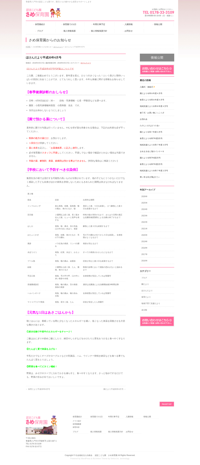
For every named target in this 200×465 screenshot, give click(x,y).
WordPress (85, 458)
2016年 (144, 261)
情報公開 (147, 417)
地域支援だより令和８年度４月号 (154, 106)
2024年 (144, 209)
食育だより (146, 297)
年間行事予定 (113, 417)
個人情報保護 (96, 432)
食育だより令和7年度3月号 (151, 138)
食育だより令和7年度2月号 (151, 164)
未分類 (144, 310)
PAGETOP (167, 404)
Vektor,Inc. (115, 458)
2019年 (144, 241)
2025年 (144, 203)
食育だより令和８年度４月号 (152, 100)
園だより (145, 284)
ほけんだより (86, 63)
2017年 (144, 254)
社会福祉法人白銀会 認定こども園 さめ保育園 (96, 455)
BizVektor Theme (100, 458)
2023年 (144, 216)
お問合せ (129, 432)
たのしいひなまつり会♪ (150, 126)
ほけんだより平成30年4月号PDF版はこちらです (50, 68)
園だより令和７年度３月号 (151, 132)
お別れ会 (143, 119)
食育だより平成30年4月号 (38, 389)
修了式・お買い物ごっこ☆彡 (152, 113)
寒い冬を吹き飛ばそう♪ (150, 177)
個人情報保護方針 (115, 432)
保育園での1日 (96, 417)
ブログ (144, 278)
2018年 (144, 248)
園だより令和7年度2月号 (150, 158)
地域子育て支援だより (150, 303)
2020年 (144, 235)
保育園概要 (77, 424)
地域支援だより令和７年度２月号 (154, 171)
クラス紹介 (77, 421)
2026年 (144, 196)
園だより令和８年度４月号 (151, 93)
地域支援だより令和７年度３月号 (154, 145)
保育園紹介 (77, 417)
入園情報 (129, 417)
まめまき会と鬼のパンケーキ (152, 151)
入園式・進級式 (147, 87)
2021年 (144, 229)
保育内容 (76, 427)
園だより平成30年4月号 (114, 389)
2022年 (144, 222)
